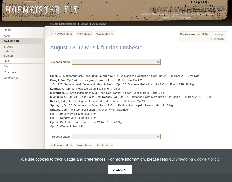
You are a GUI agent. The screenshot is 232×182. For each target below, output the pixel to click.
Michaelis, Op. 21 (134, 101)
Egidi (117, 88)
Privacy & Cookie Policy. (197, 159)
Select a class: (61, 62)
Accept (120, 170)
